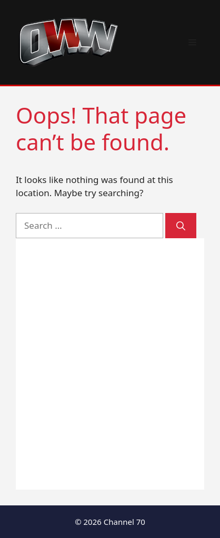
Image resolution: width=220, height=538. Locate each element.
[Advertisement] (110, 364)
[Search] (180, 225)
